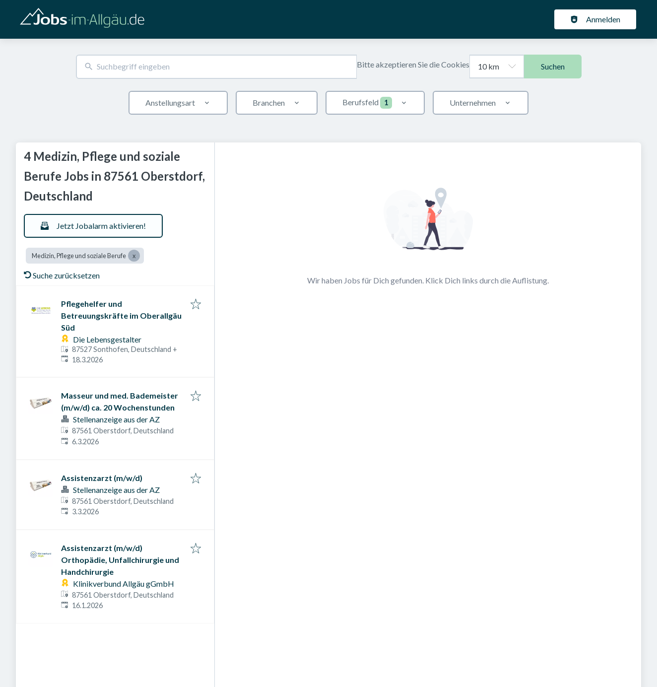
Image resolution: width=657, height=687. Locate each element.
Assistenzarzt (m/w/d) (101, 477)
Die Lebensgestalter (107, 339)
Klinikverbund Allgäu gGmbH (123, 583)
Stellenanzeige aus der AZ (116, 419)
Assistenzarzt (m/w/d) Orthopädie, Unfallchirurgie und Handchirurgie (120, 559)
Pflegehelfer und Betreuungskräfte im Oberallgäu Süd (121, 315)
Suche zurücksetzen (62, 275)
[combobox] (216, 67)
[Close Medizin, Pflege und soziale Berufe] (134, 256)
